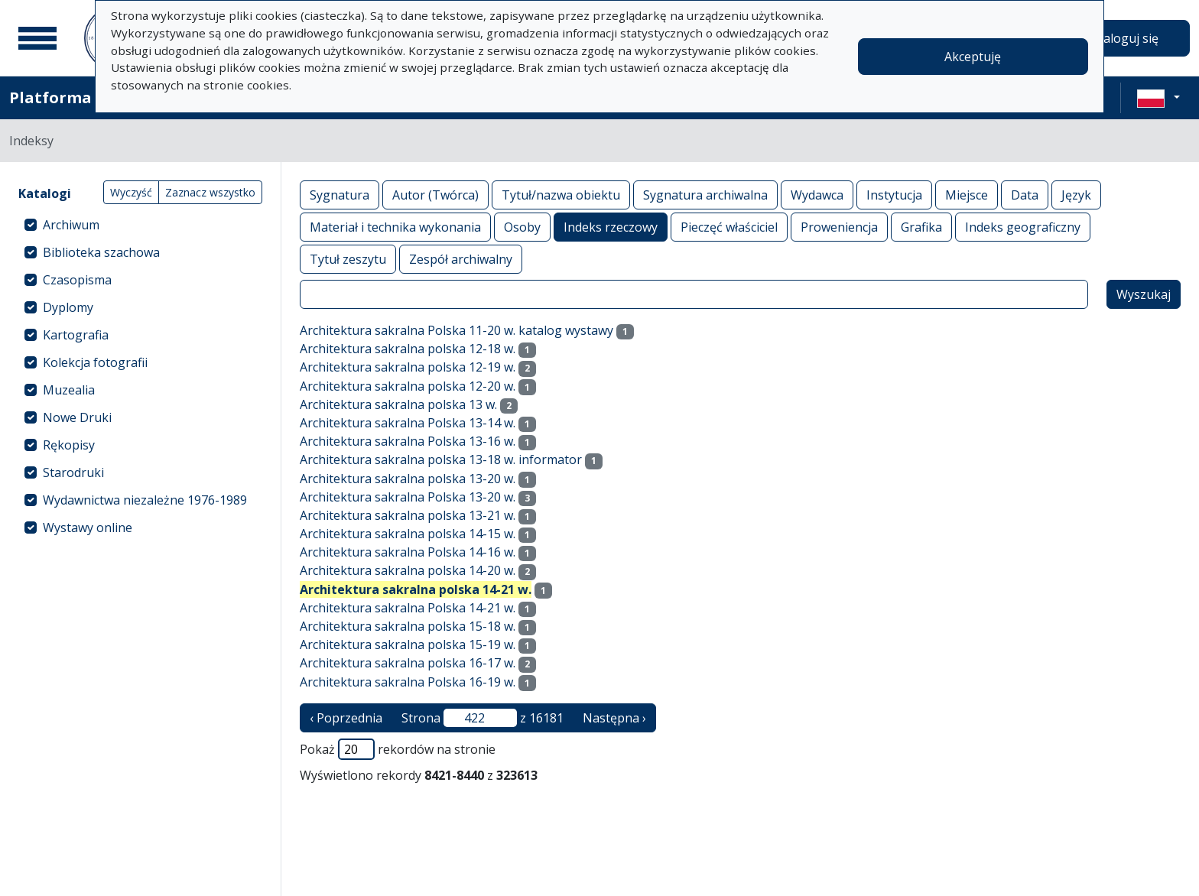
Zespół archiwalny (460, 259)
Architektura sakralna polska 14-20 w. (407, 570)
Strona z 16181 (482, 718)
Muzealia (69, 389)
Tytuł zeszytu (348, 259)
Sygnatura (339, 194)
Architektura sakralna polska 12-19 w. (407, 367)
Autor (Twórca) (435, 194)
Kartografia (76, 334)
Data (1024, 194)
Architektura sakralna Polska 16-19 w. (407, 682)
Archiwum (71, 224)
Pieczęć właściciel (729, 226)
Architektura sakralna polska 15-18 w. (407, 626)
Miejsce (966, 194)
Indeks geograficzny (1022, 226)
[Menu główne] (37, 38)
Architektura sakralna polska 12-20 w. (407, 386)
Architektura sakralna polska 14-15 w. (407, 533)
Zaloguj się (1127, 38)
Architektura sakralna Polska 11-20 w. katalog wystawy (456, 330)
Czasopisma (77, 279)
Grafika (921, 226)
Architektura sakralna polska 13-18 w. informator (441, 459)
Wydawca (817, 194)
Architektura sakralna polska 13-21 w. (407, 515)
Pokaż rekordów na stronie (398, 749)
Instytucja (894, 194)
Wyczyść (131, 192)
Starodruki (73, 472)
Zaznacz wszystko (210, 192)
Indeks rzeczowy (611, 226)
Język (1076, 194)
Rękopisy (69, 445)
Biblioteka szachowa (101, 252)
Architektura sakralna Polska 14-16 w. (407, 552)
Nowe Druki (77, 417)
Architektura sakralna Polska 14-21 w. (407, 607)
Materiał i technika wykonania (395, 226)
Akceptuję (972, 56)
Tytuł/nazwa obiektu (561, 194)
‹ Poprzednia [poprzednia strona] (346, 717)
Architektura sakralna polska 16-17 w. (407, 662)
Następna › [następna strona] (614, 717)
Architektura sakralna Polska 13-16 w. (407, 441)
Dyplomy (68, 307)
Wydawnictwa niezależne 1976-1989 (145, 500)
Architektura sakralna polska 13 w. (398, 404)
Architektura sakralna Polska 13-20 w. (407, 497)
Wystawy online (87, 527)
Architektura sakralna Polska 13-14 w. (407, 422)
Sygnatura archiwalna (705, 194)
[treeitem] (140, 224)
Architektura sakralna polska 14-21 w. (415, 589)
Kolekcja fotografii (95, 362)
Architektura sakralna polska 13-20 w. (407, 478)
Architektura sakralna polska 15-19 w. (407, 644)
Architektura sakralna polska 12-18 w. (407, 348)
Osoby (522, 226)
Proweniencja (839, 226)
